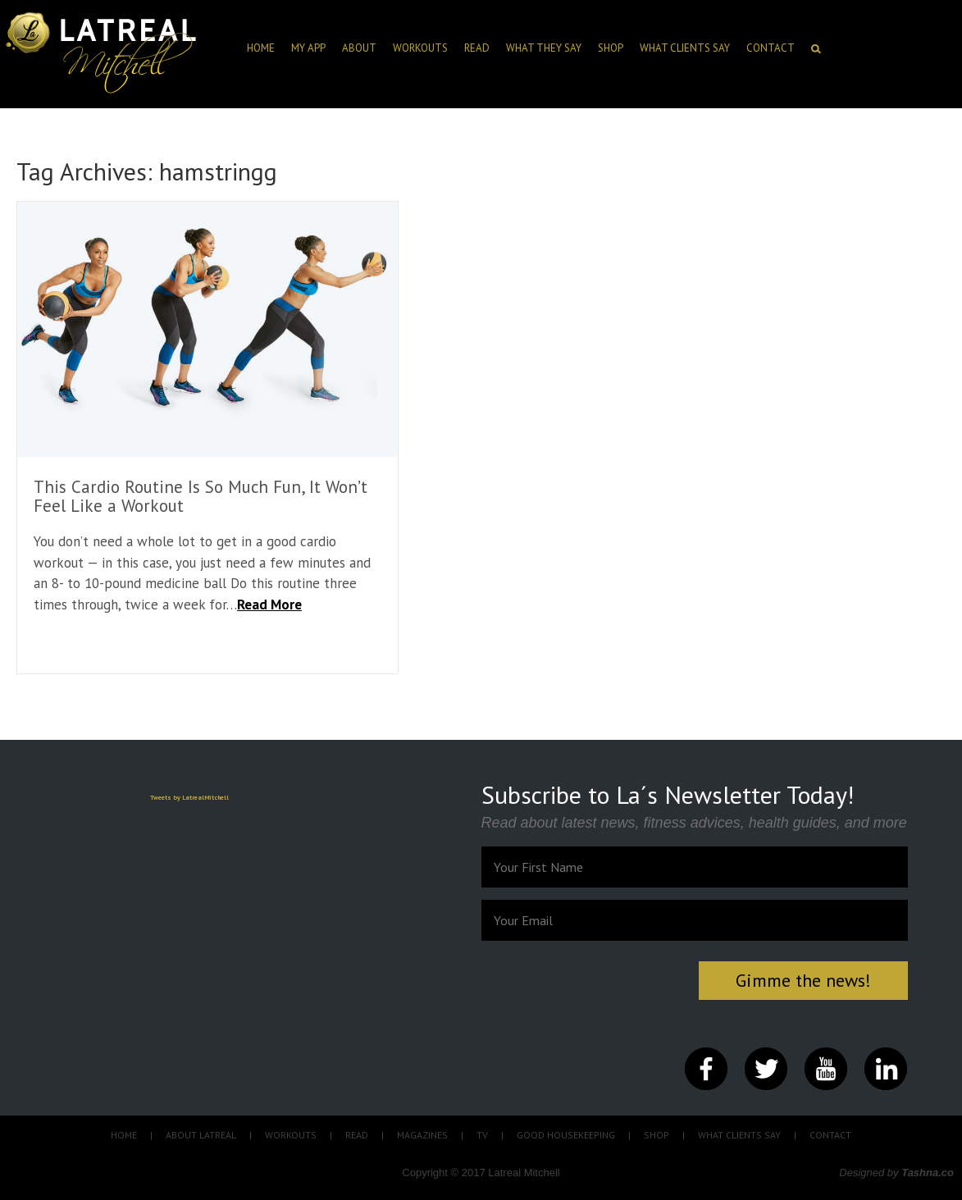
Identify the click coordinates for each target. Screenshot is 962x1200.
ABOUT (359, 48)
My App (308, 48)
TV (482, 1135)
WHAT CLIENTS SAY (739, 1135)
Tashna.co (927, 1172)
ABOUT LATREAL (201, 1135)
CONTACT (770, 48)
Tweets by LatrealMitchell (189, 797)
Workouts (420, 48)
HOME (261, 48)
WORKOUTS (291, 1135)
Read (477, 48)
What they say (543, 48)
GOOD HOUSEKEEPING (566, 1135)
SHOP (610, 48)
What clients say (685, 48)
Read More (269, 604)
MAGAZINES (422, 1135)
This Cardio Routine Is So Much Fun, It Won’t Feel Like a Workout (200, 496)
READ (356, 1135)
